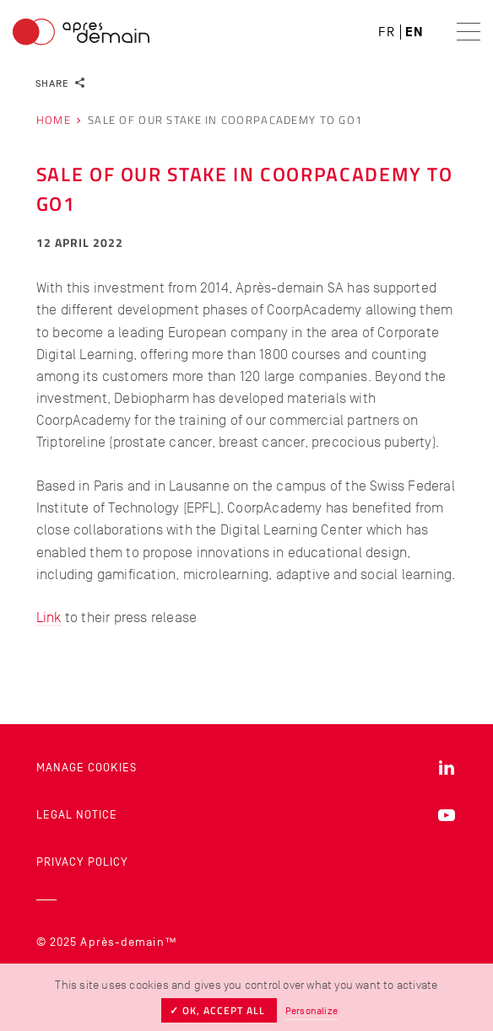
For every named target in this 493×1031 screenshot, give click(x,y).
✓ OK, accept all (219, 1010)
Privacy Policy (82, 862)
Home (53, 120)
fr (386, 32)
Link (49, 617)
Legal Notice (76, 814)
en (414, 32)
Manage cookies (86, 767)
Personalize (311, 1011)
